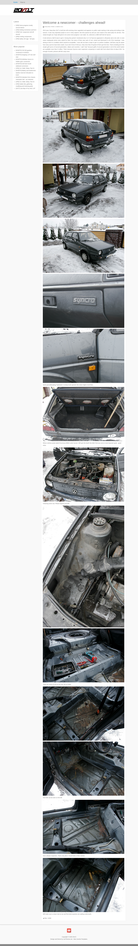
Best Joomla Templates (80, 939)
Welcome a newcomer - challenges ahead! (74, 22)
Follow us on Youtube (69, 930)
